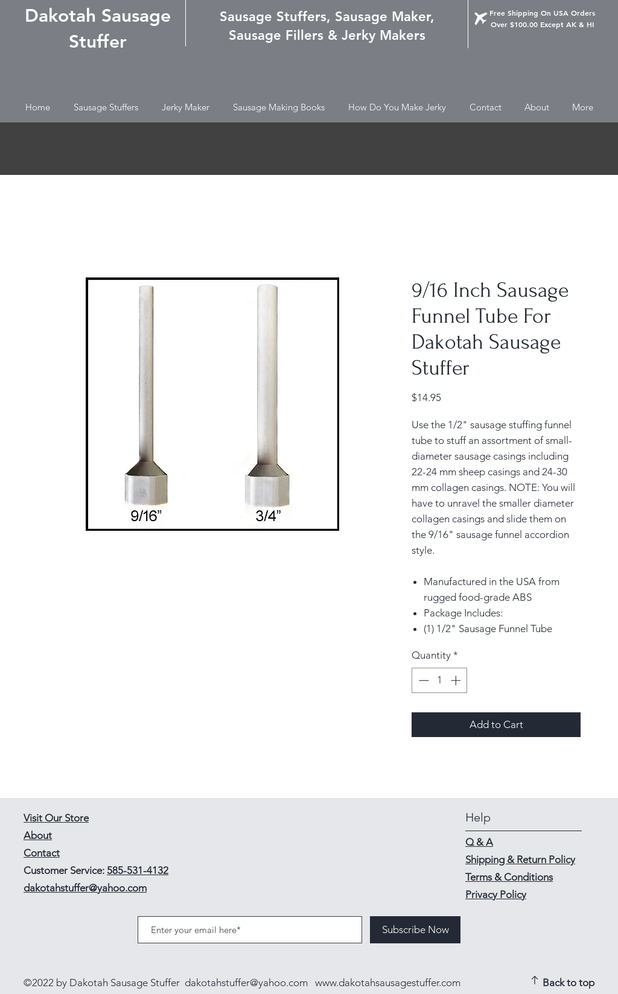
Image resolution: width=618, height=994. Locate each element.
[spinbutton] (440, 680)
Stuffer (98, 41)
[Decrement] (422, 680)
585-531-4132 (137, 870)
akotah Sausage (105, 16)
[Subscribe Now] (415, 929)
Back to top (568, 983)
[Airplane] (481, 19)
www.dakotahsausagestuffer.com (387, 983)
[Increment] (457, 680)
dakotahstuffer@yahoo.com (246, 983)
